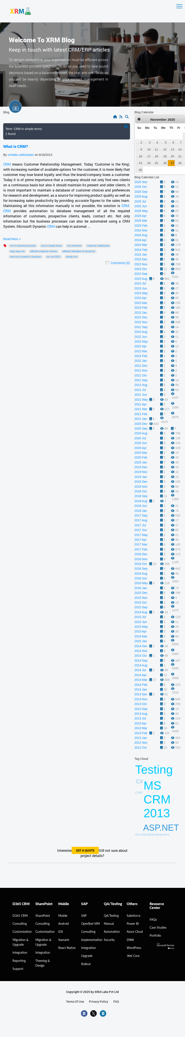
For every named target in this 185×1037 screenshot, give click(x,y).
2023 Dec (140, 259)
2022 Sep (140, 327)
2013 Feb (140, 733)
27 (172, 163)
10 (148, 149)
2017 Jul (140, 525)
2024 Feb (140, 249)
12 (164, 149)
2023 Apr (140, 298)
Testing (154, 769)
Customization (22, 931)
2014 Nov (140, 651)
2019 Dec (140, 467)
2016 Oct (140, 564)
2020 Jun (140, 443)
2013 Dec (140, 694)
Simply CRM (71, 256)
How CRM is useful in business (25, 256)
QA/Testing (111, 915)
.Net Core (133, 956)
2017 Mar (140, 544)
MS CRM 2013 (157, 799)
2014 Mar (140, 679)
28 (179, 163)
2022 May (141, 341)
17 (148, 156)
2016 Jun (140, 578)
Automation (112, 931)
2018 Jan (140, 510)
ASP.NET (161, 827)
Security (109, 940)
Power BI (133, 923)
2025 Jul (140, 201)
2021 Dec (140, 365)
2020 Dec (140, 423)
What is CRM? (15, 146)
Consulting (42, 923)
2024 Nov (140, 230)
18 (156, 156)
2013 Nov (140, 699)
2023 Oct (140, 269)
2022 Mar (140, 351)
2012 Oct (140, 747)
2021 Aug (140, 385)
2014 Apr (140, 675)
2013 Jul (140, 718)
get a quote (85, 850)
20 (172, 156)
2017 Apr (140, 539)
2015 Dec (140, 592)
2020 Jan (140, 462)
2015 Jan (140, 641)
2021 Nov (140, 370)
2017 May (141, 535)
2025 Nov (140, 182)
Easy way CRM (17, 251)
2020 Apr (140, 448)
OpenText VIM (90, 923)
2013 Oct (140, 704)
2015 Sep (140, 607)
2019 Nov (140, 472)
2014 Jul (140, 670)
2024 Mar (140, 245)
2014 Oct (140, 655)
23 (140, 163)
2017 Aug (140, 520)
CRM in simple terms (51, 245)
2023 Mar (140, 303)
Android (63, 923)
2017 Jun (140, 530)
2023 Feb (140, 307)
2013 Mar (140, 728)
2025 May (141, 211)
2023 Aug (140, 278)
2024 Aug (140, 235)
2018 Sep (140, 496)
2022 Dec (140, 317)
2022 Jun (140, 336)
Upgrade (86, 956)
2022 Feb (140, 356)
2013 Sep (140, 709)
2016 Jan (140, 588)
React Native (67, 948)
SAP (84, 915)
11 (156, 149)
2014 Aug (140, 665)
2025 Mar (140, 220)
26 (164, 163)
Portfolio (155, 935)
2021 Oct (140, 375)
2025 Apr (140, 216)
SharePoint (42, 915)
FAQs (153, 919)
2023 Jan (140, 312)
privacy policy (98, 1001)
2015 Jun (140, 622)
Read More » (12, 239)
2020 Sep (140, 428)
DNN (130, 940)
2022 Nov (140, 322)
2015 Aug (140, 612)
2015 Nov (140, 597)
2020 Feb (140, 457)
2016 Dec (140, 554)
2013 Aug (140, 713)
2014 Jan (140, 689)
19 (164, 156)
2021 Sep (140, 380)
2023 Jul (140, 283)
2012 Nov (140, 742)
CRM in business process (23, 245)
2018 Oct (140, 491)
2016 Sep (140, 568)
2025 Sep (140, 191)
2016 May (141, 583)
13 (172, 149)
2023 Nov (140, 264)
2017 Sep (140, 515)
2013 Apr (140, 723)
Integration (20, 952)
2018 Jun (140, 505)
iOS (60, 931)
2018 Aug (140, 501)
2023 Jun (140, 288)
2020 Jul (140, 438)
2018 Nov (140, 486)
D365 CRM (20, 915)
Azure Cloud (135, 931)
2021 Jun (140, 394)
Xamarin (63, 940)
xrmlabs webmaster (21, 154)
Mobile (62, 915)
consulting (20, 923)
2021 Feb (140, 414)
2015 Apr (140, 631)
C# (139, 781)
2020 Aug (140, 433)
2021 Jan (140, 418)
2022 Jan (140, 360)
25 (156, 163)
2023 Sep (140, 273)
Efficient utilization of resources (79, 251)
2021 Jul (140, 390)
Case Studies (158, 927)
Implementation (91, 940)
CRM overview (74, 245)
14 (179, 149)
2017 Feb (140, 549)
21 (179, 156)
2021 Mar (140, 409)
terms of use (75, 1001)
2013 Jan (140, 738)
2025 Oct (140, 186)
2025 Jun (140, 206)
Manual (109, 923)
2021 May (141, 399)
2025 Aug (140, 196)
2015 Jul (140, 617)
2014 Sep (140, 660)
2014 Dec (140, 646)
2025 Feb (140, 225)
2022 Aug (140, 332)
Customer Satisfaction (98, 245)
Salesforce (133, 915)
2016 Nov (140, 559)
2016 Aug (140, 573)
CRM (7, 164)
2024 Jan (140, 254)
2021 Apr (140, 404)
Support (18, 969)
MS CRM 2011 (53, 256)
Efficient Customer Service (43, 251)
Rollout (86, 964)
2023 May (141, 293)
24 (148, 163)
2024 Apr (140, 240)
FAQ (116, 1001)
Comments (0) (120, 263)
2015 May (141, 626)
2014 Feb (140, 684)
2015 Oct (140, 602)
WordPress (134, 948)
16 (140, 156)
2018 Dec (140, 481)
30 (140, 170)
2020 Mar (140, 452)
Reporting (19, 961)
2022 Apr (140, 346)
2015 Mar (140, 636)
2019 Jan (140, 477)
